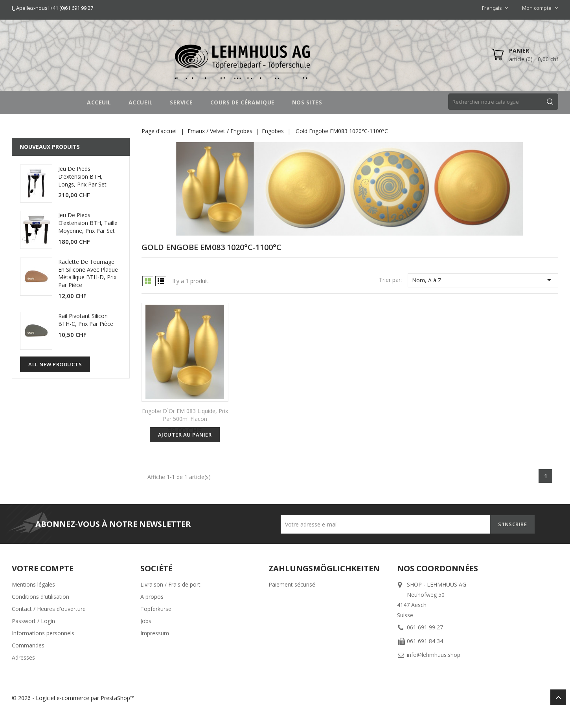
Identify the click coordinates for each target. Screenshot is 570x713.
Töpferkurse (155, 608)
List (161, 281)
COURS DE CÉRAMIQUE (242, 102)
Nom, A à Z (483, 280)
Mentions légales (33, 584)
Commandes (28, 645)
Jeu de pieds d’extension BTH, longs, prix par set (82, 176)
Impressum (154, 633)
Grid (148, 281)
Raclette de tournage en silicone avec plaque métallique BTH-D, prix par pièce (88, 273)
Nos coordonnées (437, 568)
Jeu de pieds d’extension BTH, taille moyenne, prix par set (88, 222)
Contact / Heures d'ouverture (49, 608)
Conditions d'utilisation (40, 596)
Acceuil (99, 102)
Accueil (141, 102)
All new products (55, 364)
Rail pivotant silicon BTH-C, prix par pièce (85, 319)
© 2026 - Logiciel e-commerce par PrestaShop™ (73, 698)
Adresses (23, 657)
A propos (152, 596)
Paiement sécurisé (291, 584)
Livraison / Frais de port (170, 584)
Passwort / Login (33, 621)
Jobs (145, 621)
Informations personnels (43, 633)
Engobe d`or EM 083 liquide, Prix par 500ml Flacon (185, 414)
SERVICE (181, 102)
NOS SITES (307, 102)
